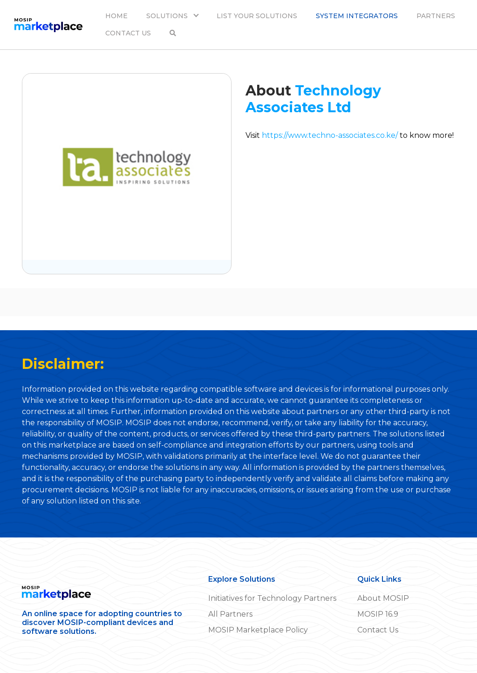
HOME (116, 16)
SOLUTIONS (168, 16)
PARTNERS (435, 16)
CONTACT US (128, 33)
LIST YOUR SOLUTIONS (257, 16)
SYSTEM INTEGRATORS (357, 16)
